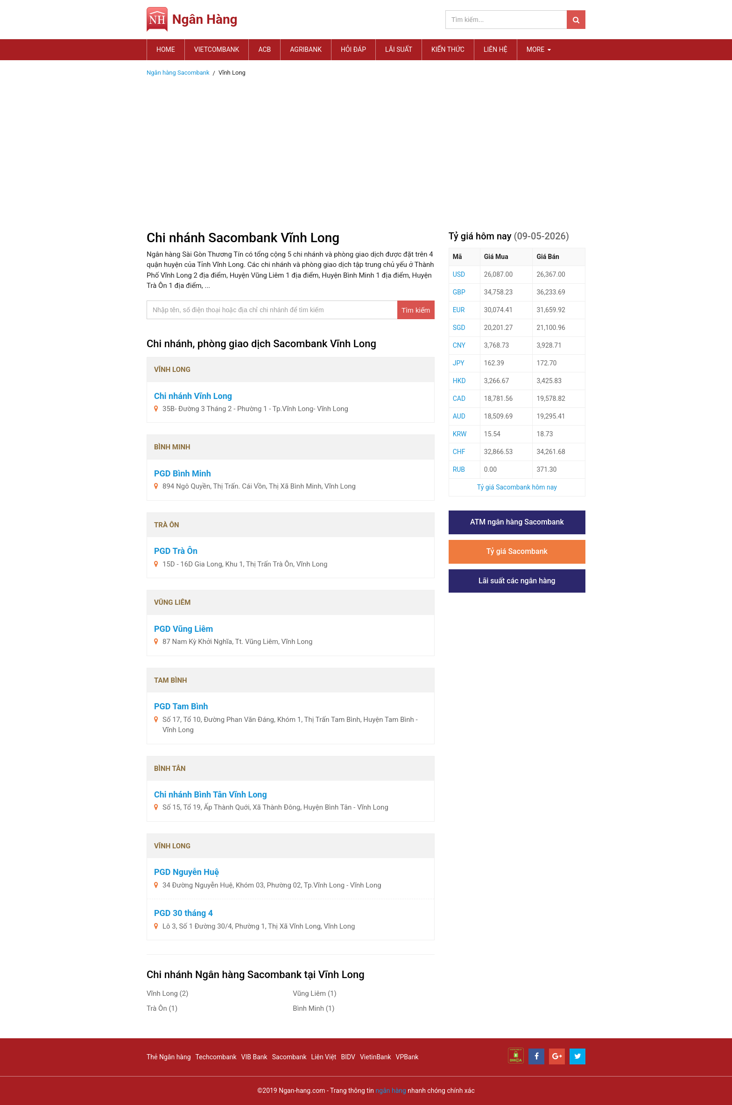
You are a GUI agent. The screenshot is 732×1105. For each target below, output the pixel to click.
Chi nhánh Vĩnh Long (193, 396)
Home (165, 49)
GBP (459, 292)
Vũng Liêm (314, 993)
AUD (459, 416)
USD (459, 274)
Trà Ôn (162, 1008)
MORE (539, 49)
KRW (460, 434)
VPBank (407, 1057)
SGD (459, 327)
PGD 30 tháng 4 (183, 913)
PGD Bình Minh (182, 473)
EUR (459, 310)
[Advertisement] (366, 150)
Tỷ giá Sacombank (517, 551)
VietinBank (375, 1057)
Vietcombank (216, 49)
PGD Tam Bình (181, 706)
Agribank (306, 49)
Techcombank (216, 1057)
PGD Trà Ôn (175, 551)
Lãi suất (398, 49)
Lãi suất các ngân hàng (517, 580)
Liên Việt (324, 1057)
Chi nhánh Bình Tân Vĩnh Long (210, 794)
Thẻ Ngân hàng (169, 1057)
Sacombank (289, 1057)
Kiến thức (448, 49)
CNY (459, 345)
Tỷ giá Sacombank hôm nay (517, 487)
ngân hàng (391, 1090)
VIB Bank (254, 1057)
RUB (459, 469)
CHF (459, 451)
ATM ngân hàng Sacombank (517, 522)
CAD (459, 398)
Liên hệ (495, 49)
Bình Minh (313, 1008)
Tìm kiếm (415, 310)
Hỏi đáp (353, 49)
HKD (459, 381)
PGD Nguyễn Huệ (186, 872)
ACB (264, 49)
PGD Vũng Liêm (183, 629)
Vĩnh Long (167, 993)
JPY (459, 363)
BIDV (348, 1057)
